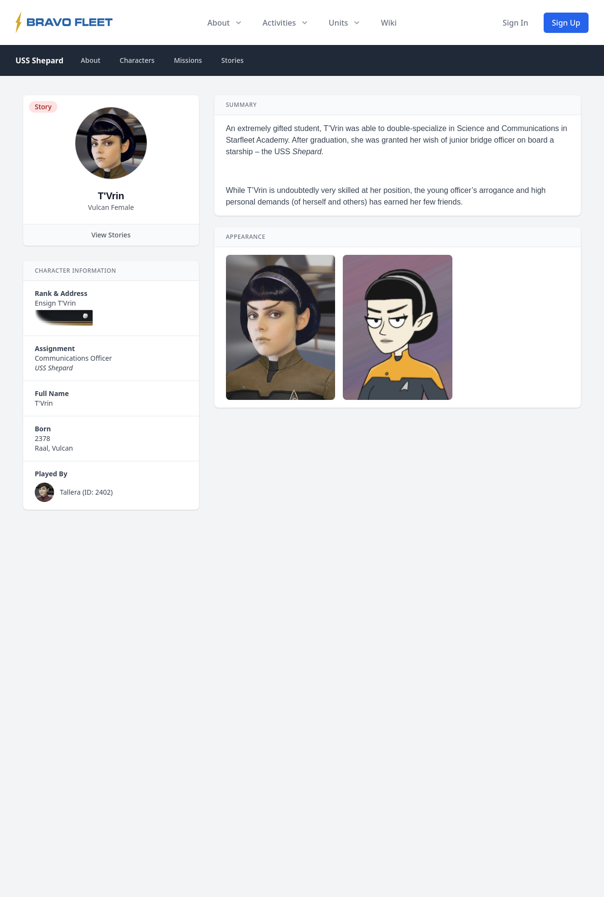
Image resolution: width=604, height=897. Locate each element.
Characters (137, 60)
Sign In (515, 22)
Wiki (389, 22)
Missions (188, 60)
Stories (232, 60)
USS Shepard (39, 60)
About (90, 60)
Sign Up (566, 22)
